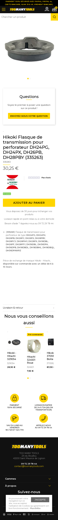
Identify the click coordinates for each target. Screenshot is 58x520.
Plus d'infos (35, 508)
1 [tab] (28, 78)
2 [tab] (30, 78)
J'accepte (40, 500)
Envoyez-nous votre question (29, 116)
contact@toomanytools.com (29, 466)
